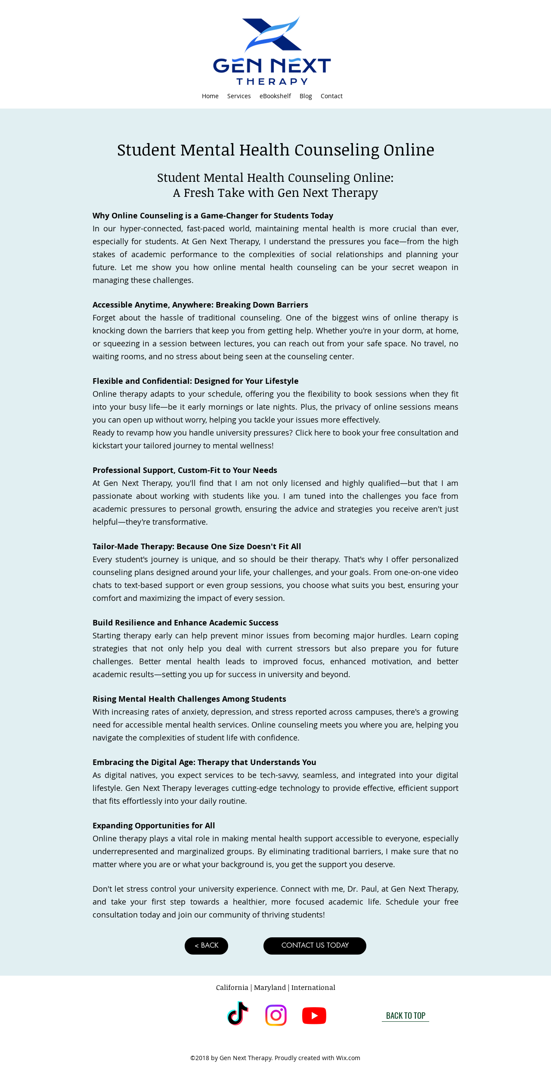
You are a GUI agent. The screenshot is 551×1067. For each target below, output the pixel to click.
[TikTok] (237, 1015)
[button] (239, 96)
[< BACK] (206, 946)
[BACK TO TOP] (405, 1015)
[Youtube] (314, 1015)
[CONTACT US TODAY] (314, 946)
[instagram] (276, 1015)
